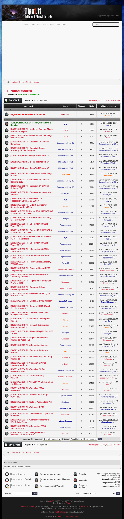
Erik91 (65, 130)
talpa (65, 206)
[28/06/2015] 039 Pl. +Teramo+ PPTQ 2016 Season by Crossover (29, 275)
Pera (65, 351)
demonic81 (65, 415)
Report (21, 82)
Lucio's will (65, 174)
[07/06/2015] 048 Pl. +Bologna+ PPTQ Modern (31, 301)
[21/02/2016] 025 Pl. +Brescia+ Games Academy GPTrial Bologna (27, 149)
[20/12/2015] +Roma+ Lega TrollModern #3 (29, 168)
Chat (52, 24)
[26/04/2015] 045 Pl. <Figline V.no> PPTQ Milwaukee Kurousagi (29, 339)
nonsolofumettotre (65, 377)
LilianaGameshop (65, 288)
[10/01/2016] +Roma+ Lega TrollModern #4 (29, 162)
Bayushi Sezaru (65, 301)
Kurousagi (66, 282)
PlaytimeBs (65, 358)
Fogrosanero (65, 225)
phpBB (51, 501)
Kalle (107, 116)
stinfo (107, 321)
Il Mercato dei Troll (65, 156)
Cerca (45, 24)
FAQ (39, 24)
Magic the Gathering (28, 506)
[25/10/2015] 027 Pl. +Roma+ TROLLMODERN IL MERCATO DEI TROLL (31, 231)
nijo (65, 200)
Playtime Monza (65, 396)
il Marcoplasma (65, 314)
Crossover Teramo (65, 276)
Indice (14, 82)
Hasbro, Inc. (85, 506)
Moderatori (34, 95)
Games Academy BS (65, 143)
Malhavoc (65, 114)
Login (33, 24)
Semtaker (66, 402)
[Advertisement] (62, 54)
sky (65, 124)
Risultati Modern (33, 82)
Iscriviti (26, 24)
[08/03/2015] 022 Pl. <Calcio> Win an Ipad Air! (31, 402)
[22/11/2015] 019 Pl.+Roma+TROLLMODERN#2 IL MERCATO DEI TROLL (31, 212)
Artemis (68, 503)
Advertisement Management (68, 516)
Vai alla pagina (94, 100)
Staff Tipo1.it (23, 95)
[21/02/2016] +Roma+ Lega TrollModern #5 (29, 155)
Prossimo (116, 100)
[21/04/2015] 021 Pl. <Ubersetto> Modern (28, 345)
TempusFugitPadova (65, 269)
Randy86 (65, 219)
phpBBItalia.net (60, 512)
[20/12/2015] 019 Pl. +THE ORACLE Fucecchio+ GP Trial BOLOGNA (26, 200)
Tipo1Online (61, 24)
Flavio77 (65, 389)
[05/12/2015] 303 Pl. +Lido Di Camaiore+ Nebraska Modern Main (28, 206)
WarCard (65, 434)
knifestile (65, 364)
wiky (107, 384)
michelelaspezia (65, 421)
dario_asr (66, 193)
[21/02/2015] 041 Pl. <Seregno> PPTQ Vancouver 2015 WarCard (27, 433)
